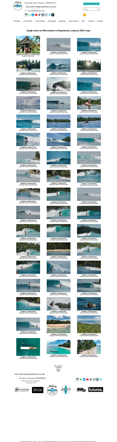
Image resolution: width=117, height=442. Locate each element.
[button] (84, 14)
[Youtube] (36, 14)
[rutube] (52, 14)
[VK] (46, 14)
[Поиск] (88, 9)
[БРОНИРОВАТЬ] (91, 3)
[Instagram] (26, 14)
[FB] (42, 14)
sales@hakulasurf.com (36, 11)
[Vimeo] (49, 14)
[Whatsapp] (29, 14)
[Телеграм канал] (32, 14)
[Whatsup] (80, 379)
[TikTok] (39, 14)
